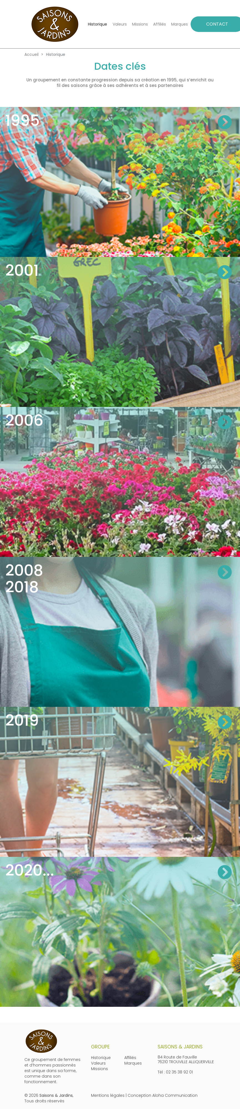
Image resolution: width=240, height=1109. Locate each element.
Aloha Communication (175, 1095)
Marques (179, 24)
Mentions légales (108, 1095)
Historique (97, 24)
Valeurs (120, 24)
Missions (140, 24)
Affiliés (159, 24)
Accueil (31, 54)
